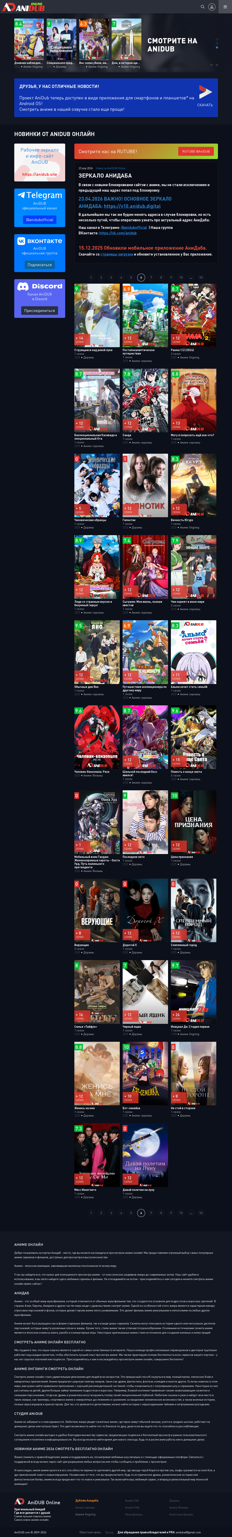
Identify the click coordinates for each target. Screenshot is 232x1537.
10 (181, 277)
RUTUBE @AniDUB (196, 151)
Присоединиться (39, 310)
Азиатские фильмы (181, 1514)
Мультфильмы (133, 1514)
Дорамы (174, 1500)
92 (201, 277)
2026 (17, 66)
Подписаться (40, 264)
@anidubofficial (39, 219)
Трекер (109, 1532)
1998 (174, 1034)
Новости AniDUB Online (110, 168)
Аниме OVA (132, 1500)
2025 (77, 357)
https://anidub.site (39, 174)
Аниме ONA (132, 1507)
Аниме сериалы (85, 1507)
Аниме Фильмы (178, 1507)
